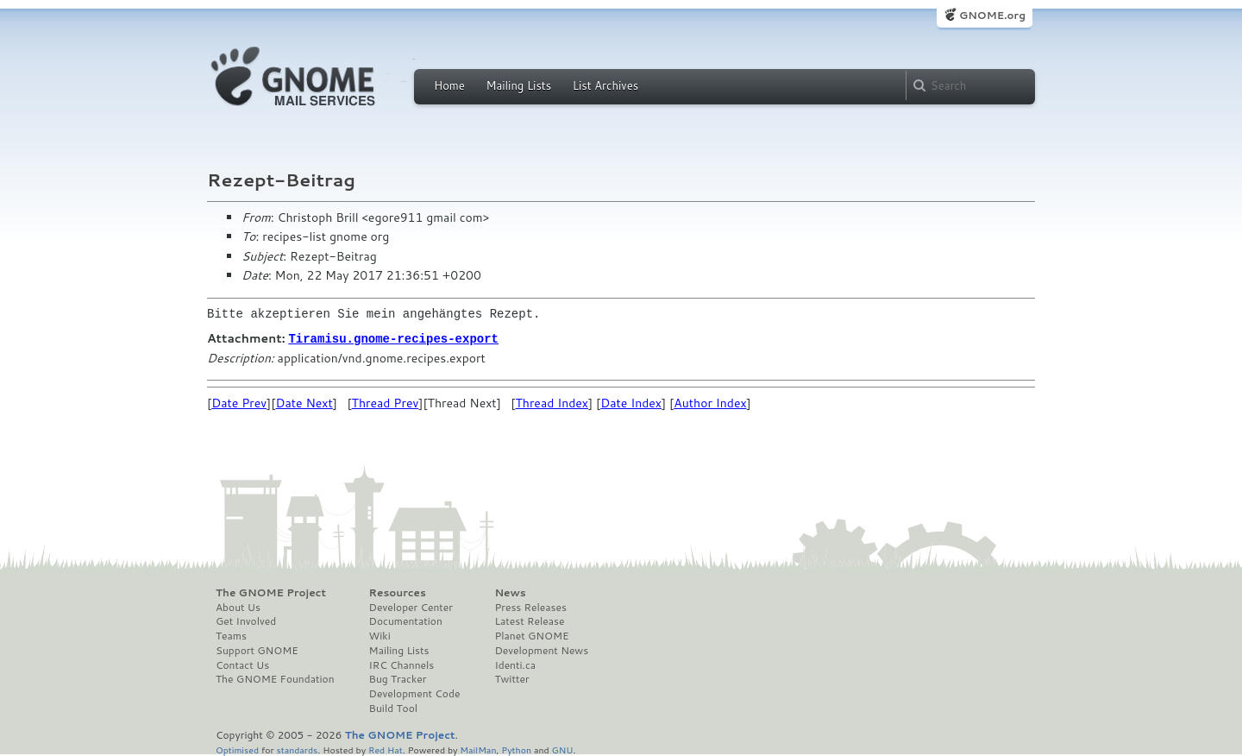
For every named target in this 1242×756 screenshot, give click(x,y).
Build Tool (393, 708)
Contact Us (242, 664)
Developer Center (411, 607)
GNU (563, 748)
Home (449, 85)
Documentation (405, 620)
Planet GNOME (531, 635)
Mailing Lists (518, 85)
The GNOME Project (271, 592)
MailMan (478, 748)
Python (516, 748)
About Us (238, 607)
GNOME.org (992, 15)
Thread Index (551, 402)
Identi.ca (515, 664)
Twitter (511, 678)
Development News (541, 650)
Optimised (237, 748)
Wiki (380, 635)
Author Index (710, 402)
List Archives (605, 85)
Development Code (415, 693)
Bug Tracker (398, 678)
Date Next (303, 402)
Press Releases (530, 607)
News (509, 592)
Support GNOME (257, 650)
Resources (397, 592)
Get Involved (246, 620)
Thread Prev (385, 402)
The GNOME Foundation (275, 678)
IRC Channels (402, 664)
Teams (231, 635)
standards (296, 748)
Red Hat (385, 748)
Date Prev (239, 402)
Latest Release (529, 620)
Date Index (631, 402)
